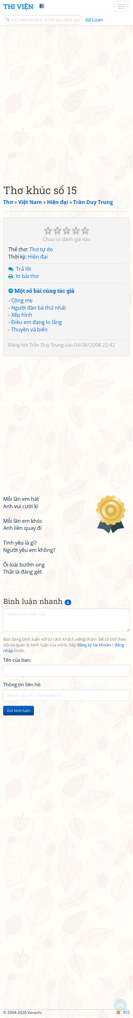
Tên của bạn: (17, 660)
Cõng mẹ (22, 300)
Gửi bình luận (18, 710)
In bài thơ (27, 276)
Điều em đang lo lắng (36, 322)
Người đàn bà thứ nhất (38, 307)
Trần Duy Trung (46, 345)
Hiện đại (38, 256)
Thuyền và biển (29, 329)
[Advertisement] (66, 103)
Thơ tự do (41, 249)
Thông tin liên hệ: (22, 684)
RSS (123, 1012)
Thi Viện (18, 6)
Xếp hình (21, 314)
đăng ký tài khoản (94, 645)
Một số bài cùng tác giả (41, 291)
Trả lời (23, 268)
